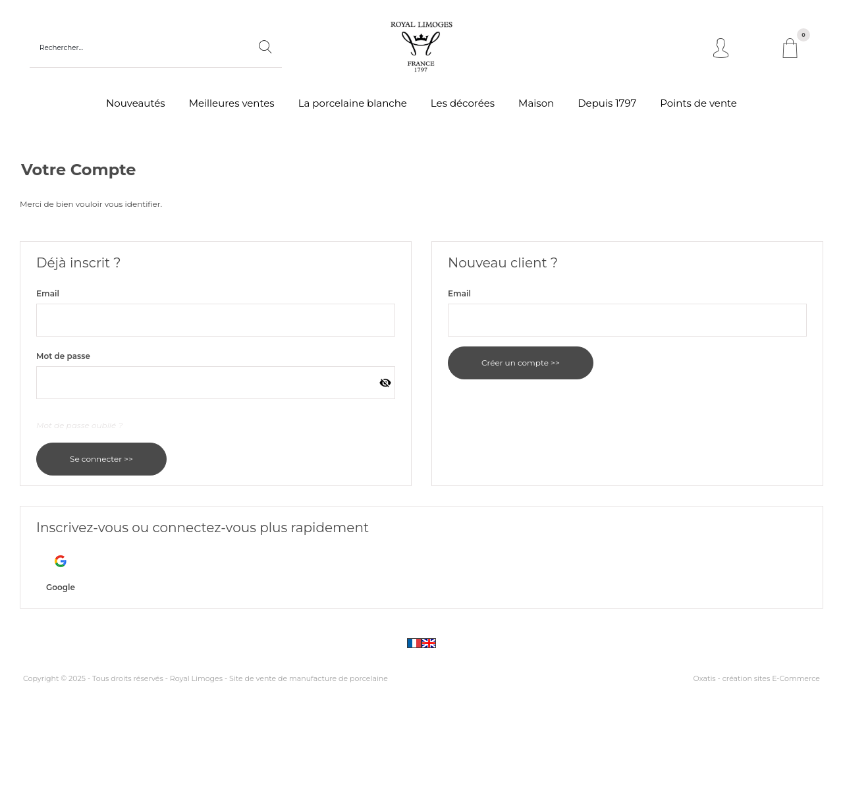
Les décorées (463, 103)
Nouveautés (135, 103)
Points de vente (698, 103)
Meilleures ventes (232, 103)
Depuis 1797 (607, 103)
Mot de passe (63, 356)
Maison (536, 103)
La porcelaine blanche (352, 103)
